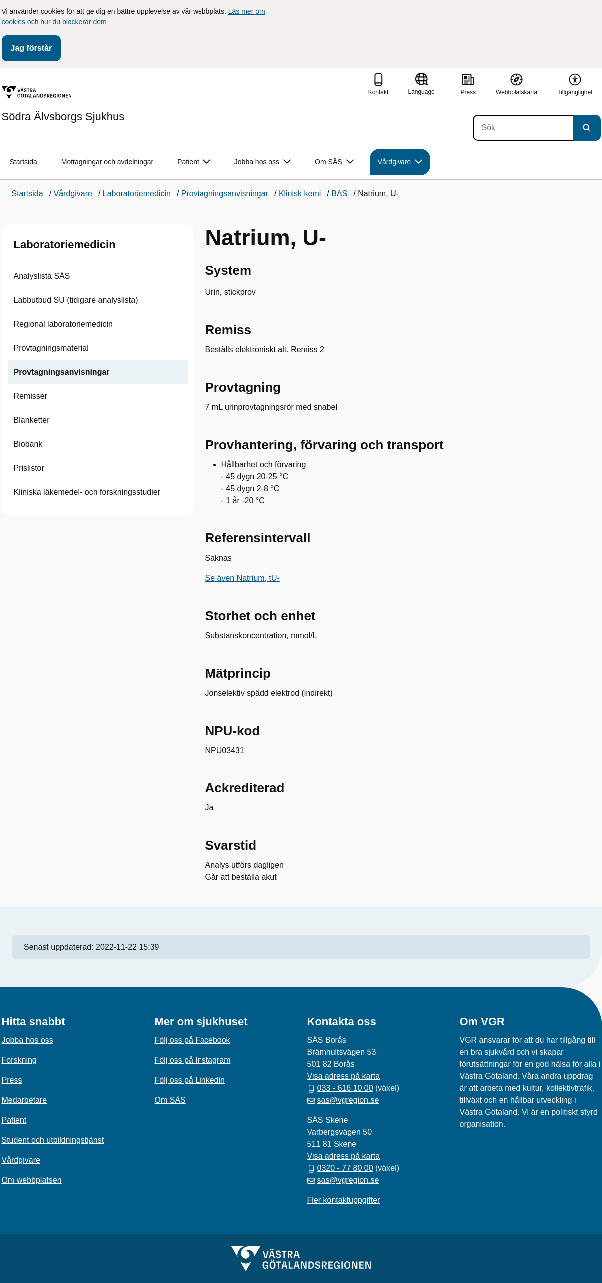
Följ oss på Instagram (193, 1060)
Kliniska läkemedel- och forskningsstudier (87, 492)
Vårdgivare (21, 1160)
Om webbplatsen (32, 1180)
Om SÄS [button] (334, 162)
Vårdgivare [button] (400, 162)
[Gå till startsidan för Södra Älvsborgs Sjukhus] (63, 104)
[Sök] (523, 128)
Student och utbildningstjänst (53, 1140)
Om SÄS (170, 1100)
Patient (14, 1120)
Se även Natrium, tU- (242, 578)
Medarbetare (24, 1100)
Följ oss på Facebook (192, 1040)
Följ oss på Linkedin (190, 1080)
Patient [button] (193, 162)
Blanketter (32, 420)
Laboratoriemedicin (65, 244)
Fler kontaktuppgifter (343, 1200)
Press (12, 1080)
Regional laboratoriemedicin (63, 324)
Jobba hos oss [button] (262, 162)
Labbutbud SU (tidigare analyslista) (76, 300)
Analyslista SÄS (42, 276)
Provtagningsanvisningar (62, 372)
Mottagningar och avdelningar (107, 162)
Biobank (28, 444)
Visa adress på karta (343, 1076)
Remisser (31, 396)
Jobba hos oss (27, 1040)
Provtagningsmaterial (51, 348)
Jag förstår (31, 48)
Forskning (19, 1060)
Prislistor (29, 468)
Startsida (23, 162)
